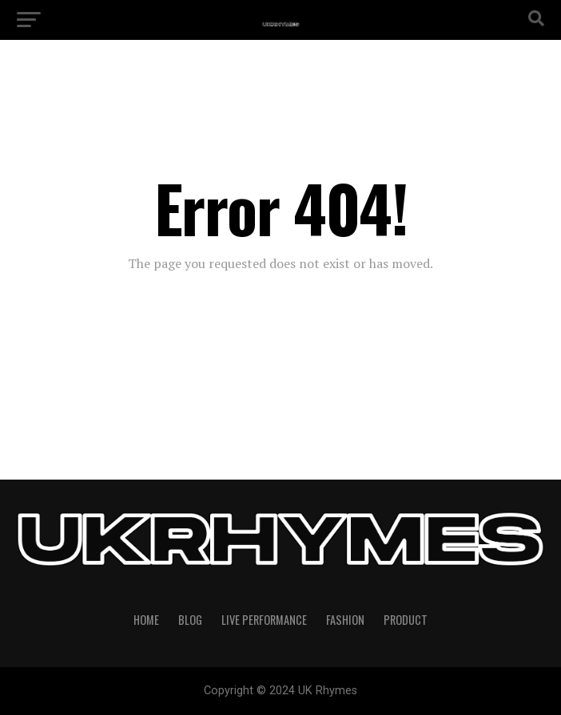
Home (146, 619)
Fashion (345, 619)
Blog (190, 619)
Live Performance (264, 619)
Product (406, 619)
